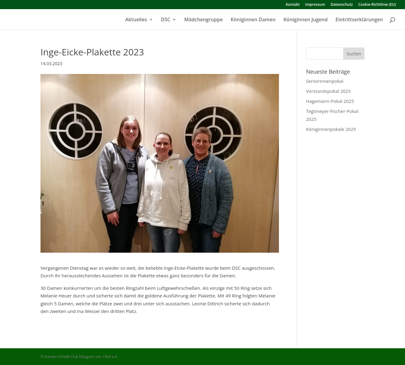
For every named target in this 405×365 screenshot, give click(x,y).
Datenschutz (342, 5)
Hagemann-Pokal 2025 (330, 101)
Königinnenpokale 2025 (331, 129)
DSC (166, 20)
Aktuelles (136, 20)
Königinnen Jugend (306, 20)
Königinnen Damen (253, 20)
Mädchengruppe (203, 20)
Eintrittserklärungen (359, 20)
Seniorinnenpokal (324, 81)
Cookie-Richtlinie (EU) (377, 5)
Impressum (315, 5)
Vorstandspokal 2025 (328, 91)
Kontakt (293, 5)
